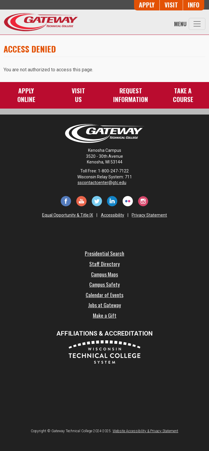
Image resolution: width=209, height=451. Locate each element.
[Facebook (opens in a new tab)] (65, 200)
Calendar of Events (104, 295)
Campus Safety (104, 284)
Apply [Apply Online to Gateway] (147, 4)
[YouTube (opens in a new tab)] (81, 200)
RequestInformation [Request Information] (130, 95)
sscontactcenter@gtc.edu (105, 182)
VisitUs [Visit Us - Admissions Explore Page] (78, 95)
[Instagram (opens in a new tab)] (143, 200)
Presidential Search (104, 253)
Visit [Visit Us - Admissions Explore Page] (171, 4)
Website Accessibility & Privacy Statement (145, 431)
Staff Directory (104, 264)
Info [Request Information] (193, 4)
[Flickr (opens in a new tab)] (128, 200)
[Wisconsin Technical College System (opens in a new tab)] (104, 351)
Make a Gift (104, 315)
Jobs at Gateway (104, 305)
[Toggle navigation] (197, 24)
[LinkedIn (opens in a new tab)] (112, 200)
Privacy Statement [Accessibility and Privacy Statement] (149, 215)
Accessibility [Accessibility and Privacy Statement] (112, 215)
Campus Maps (104, 274)
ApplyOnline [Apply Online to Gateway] (26, 95)
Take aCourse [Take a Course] (183, 95)
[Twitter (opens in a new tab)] (97, 200)
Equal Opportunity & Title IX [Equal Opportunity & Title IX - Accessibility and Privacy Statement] (67, 215)
